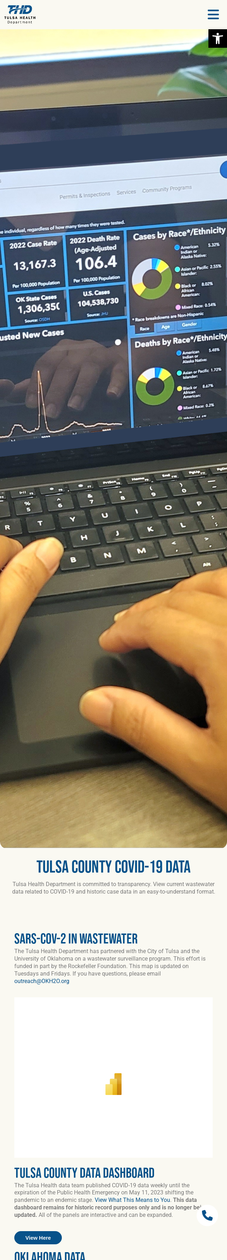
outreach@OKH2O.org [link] (41, 981)
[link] (217, 38)
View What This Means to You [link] (132, 1200)
